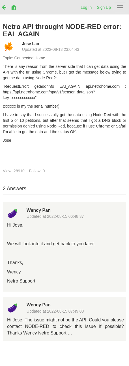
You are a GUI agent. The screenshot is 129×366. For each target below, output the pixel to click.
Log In (86, 7)
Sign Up (104, 7)
